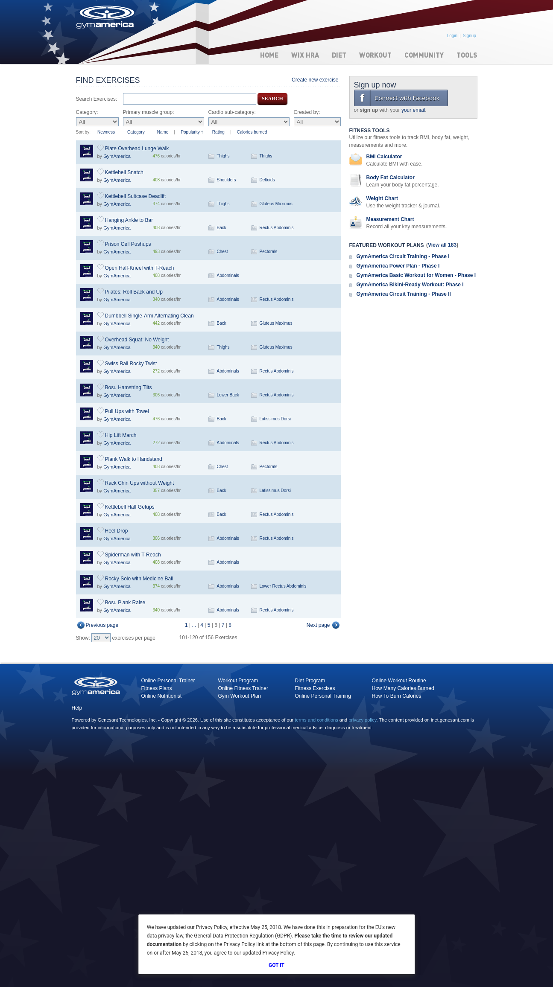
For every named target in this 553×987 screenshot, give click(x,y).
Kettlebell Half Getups (130, 507)
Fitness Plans (156, 688)
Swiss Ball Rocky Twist (131, 364)
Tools (466, 55)
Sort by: (83, 132)
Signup (469, 35)
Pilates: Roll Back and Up (134, 292)
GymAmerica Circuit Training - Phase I (403, 256)
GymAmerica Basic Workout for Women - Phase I (416, 275)
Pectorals (269, 251)
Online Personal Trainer (168, 681)
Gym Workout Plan (239, 696)
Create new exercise (315, 80)
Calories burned (252, 132)
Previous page (102, 625)
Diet (339, 55)
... (194, 625)
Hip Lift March (121, 435)
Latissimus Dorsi (275, 418)
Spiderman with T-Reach (133, 555)
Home (269, 55)
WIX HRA (305, 55)
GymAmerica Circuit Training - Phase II (404, 294)
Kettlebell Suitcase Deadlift (135, 196)
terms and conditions (316, 719)
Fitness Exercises (315, 688)
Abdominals (228, 275)
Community (424, 55)
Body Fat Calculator (390, 178)
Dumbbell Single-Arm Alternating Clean (149, 316)
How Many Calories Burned (403, 688)
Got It (276, 965)
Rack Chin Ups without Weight (139, 483)
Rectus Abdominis (277, 227)
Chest (222, 251)
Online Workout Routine (399, 681)
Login (452, 35)
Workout (375, 55)
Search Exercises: (96, 99)
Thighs (223, 156)
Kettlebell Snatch (124, 172)
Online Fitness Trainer (243, 688)
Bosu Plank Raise (125, 603)
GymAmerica (117, 156)
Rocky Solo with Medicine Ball (139, 579)
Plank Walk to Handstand (133, 459)
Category (136, 132)
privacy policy (362, 719)
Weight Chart (382, 198)
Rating (218, 132)
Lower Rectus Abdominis (283, 586)
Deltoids (267, 180)
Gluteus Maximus (276, 203)
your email (413, 110)
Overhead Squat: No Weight (137, 340)
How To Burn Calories (396, 696)
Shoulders (226, 180)
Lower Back (228, 395)
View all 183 (442, 245)
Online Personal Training (323, 696)
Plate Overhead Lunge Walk (137, 148)
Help (77, 708)
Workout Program (238, 681)
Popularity (190, 132)
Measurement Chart (390, 219)
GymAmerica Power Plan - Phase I (398, 266)
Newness (106, 132)
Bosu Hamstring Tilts (128, 387)
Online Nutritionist (161, 696)
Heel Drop (116, 531)
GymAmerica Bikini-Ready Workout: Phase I (410, 285)
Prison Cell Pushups (128, 244)
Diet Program (310, 681)
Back (221, 227)
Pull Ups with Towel (127, 411)
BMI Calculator (384, 157)
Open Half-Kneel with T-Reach (139, 268)
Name (163, 132)
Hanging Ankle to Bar (129, 220)
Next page (318, 625)
